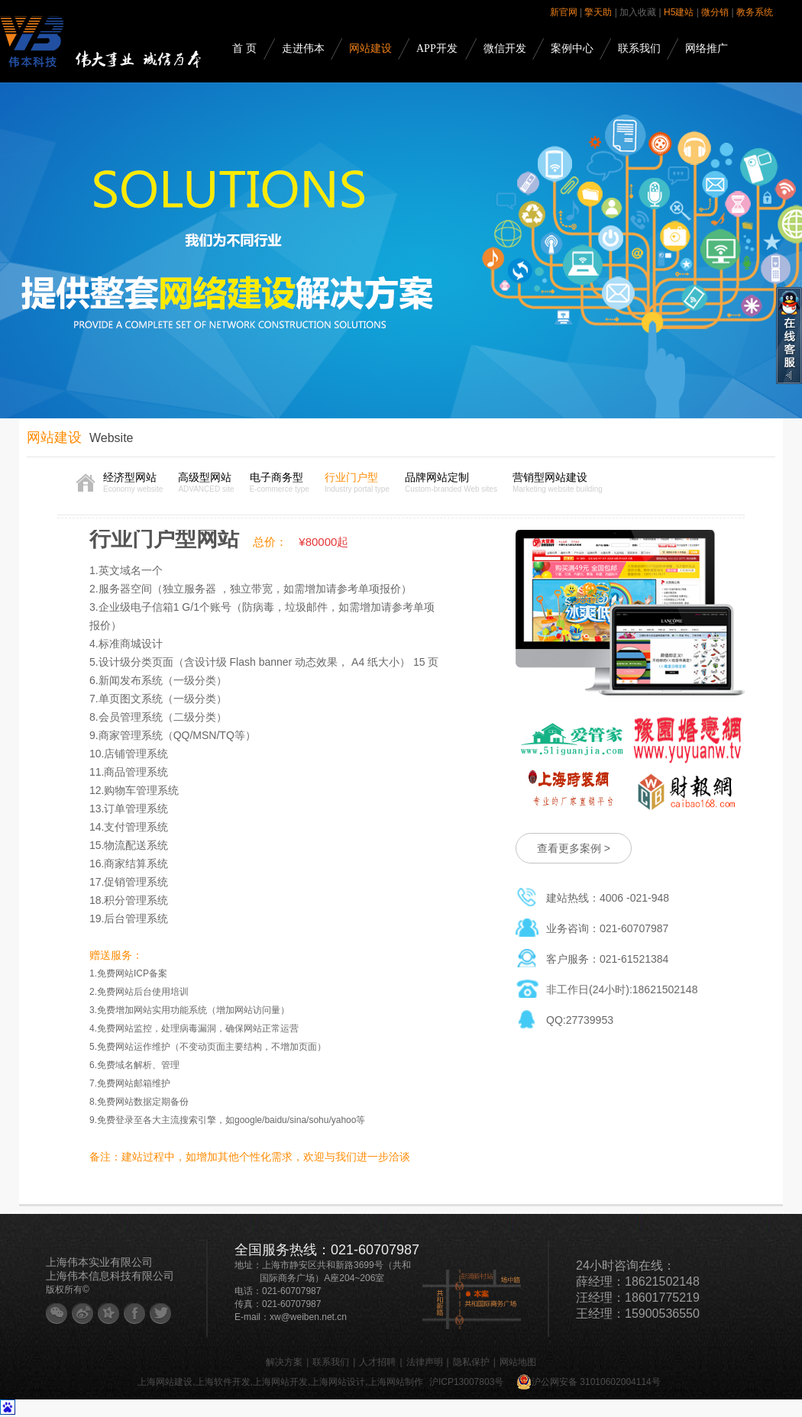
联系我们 (639, 48)
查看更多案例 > (573, 848)
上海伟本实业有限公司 (99, 1262)
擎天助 (598, 12)
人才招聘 (377, 1362)
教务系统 (754, 12)
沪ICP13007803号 (466, 1382)
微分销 (715, 12)
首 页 (244, 48)
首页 (85, 482)
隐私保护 (471, 1362)
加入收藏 (637, 12)
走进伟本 (303, 48)
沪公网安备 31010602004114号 (588, 1382)
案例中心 (572, 48)
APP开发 (437, 48)
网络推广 (706, 48)
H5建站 (679, 12)
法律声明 (424, 1362)
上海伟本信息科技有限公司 (110, 1276)
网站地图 (518, 1362)
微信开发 (504, 48)
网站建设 (370, 48)
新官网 (563, 12)
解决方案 (284, 1362)
